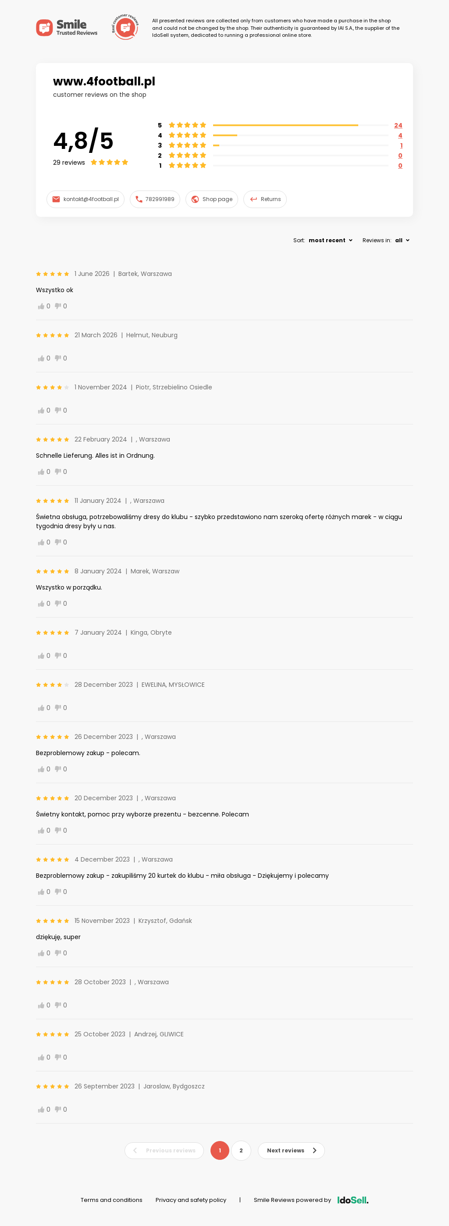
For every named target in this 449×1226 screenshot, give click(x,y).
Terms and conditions (112, 1200)
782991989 (155, 199)
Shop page (211, 199)
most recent (327, 240)
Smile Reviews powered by (311, 1200)
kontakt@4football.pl (85, 199)
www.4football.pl (104, 81)
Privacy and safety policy (191, 1200)
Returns (265, 199)
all (399, 240)
